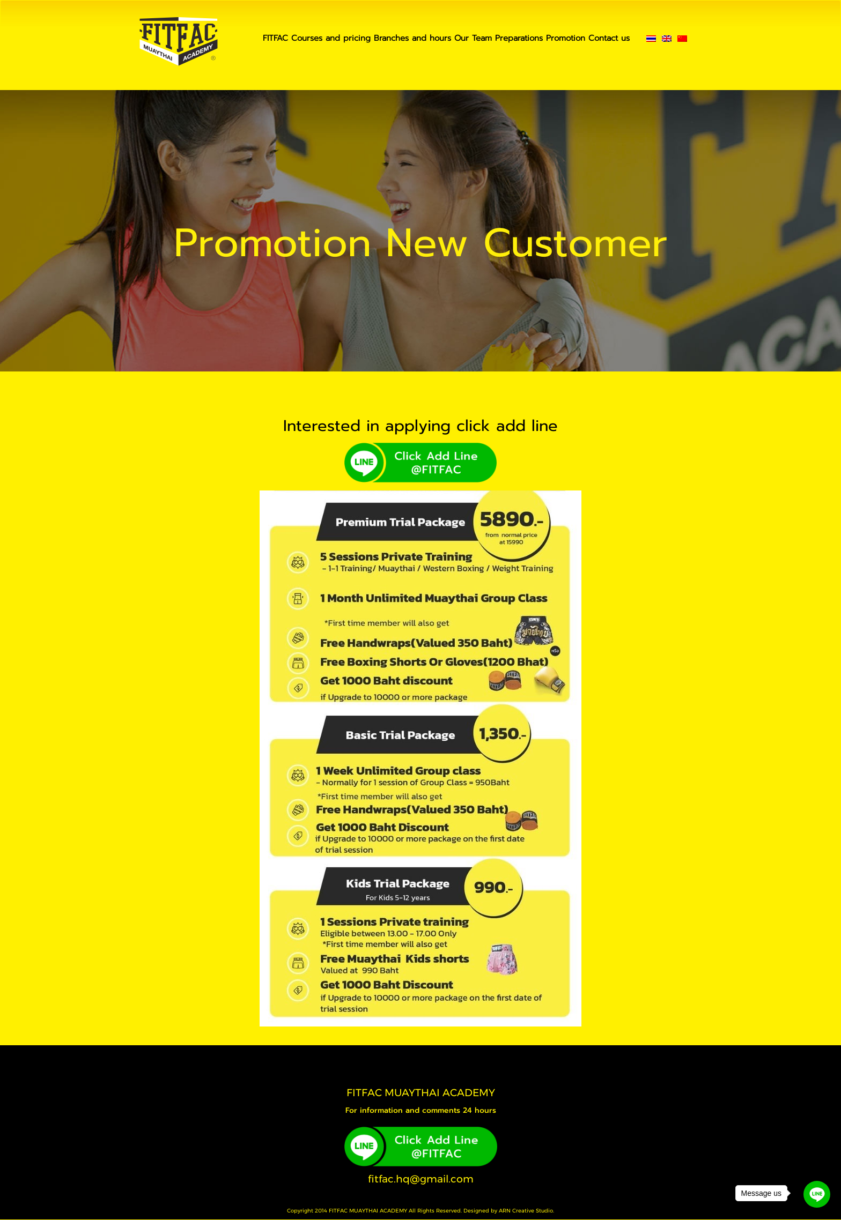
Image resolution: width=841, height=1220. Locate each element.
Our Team (473, 38)
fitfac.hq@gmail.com (421, 1179)
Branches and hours (412, 38)
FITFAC (275, 38)
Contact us (609, 38)
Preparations (519, 38)
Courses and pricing (331, 38)
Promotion (565, 38)
